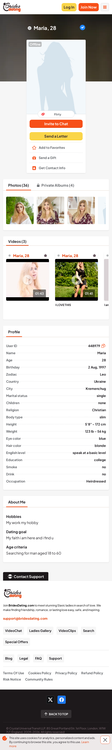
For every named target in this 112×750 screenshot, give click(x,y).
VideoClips (67, 630)
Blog (8, 658)
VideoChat (13, 630)
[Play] (27, 280)
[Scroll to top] (56, 714)
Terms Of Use (13, 673)
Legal (23, 658)
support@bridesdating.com (25, 618)
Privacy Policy (66, 673)
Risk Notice (12, 679)
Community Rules (39, 679)
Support (55, 658)
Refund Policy (92, 673)
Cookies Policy (39, 673)
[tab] (18, 185)
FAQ (38, 658)
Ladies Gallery (40, 630)
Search (88, 630)
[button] (56, 77)
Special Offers (16, 642)
